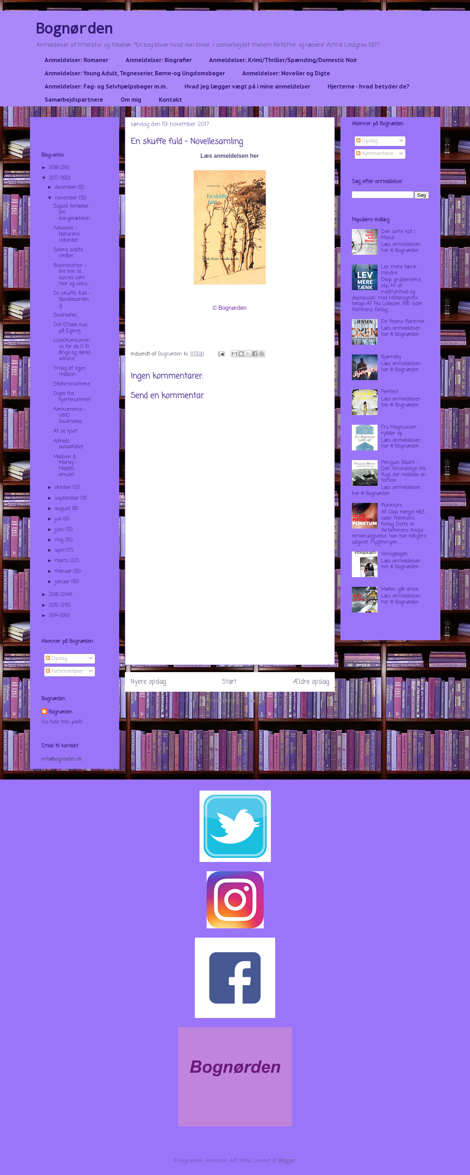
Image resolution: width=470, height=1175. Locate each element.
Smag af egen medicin (70, 371)
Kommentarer (64, 671)
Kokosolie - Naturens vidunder (67, 234)
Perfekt (389, 392)
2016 (55, 595)
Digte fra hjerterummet (72, 397)
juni (60, 530)
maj (60, 540)
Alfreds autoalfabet (68, 444)
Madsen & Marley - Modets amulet (66, 466)
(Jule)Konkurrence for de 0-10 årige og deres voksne (72, 349)
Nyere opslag (148, 681)
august (63, 509)
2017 (54, 178)
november (67, 198)
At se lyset (65, 431)
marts (62, 561)
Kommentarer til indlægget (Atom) (244, 701)
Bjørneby (391, 357)
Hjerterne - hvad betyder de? (368, 86)
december (66, 187)
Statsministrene (72, 384)
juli (59, 519)
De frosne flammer (403, 322)
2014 (54, 616)
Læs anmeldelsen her (230, 156)
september (68, 498)
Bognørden (74, 28)
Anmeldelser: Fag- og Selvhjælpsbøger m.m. (106, 86)
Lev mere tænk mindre (398, 270)
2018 (54, 168)
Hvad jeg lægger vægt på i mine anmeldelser (247, 86)
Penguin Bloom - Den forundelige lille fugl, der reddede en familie (403, 471)
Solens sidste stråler (68, 253)
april (60, 550)
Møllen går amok (400, 589)
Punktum (391, 505)
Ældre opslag (311, 681)
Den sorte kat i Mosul (398, 235)
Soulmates (65, 315)
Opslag (56, 658)
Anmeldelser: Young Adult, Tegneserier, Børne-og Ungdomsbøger (135, 73)
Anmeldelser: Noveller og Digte (286, 73)
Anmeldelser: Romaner (76, 60)
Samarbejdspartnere (74, 99)
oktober (64, 487)
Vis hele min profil (61, 722)
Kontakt (170, 99)
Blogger (286, 1161)
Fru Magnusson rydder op (398, 430)
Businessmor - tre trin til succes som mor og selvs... (72, 274)
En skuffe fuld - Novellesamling (72, 299)
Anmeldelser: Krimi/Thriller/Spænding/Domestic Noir (283, 60)
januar (63, 582)
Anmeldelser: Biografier (159, 60)
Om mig (131, 99)
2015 (54, 605)
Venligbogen (394, 554)
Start (229, 681)
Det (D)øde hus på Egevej (70, 328)
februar (64, 571)
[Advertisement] (229, 614)
